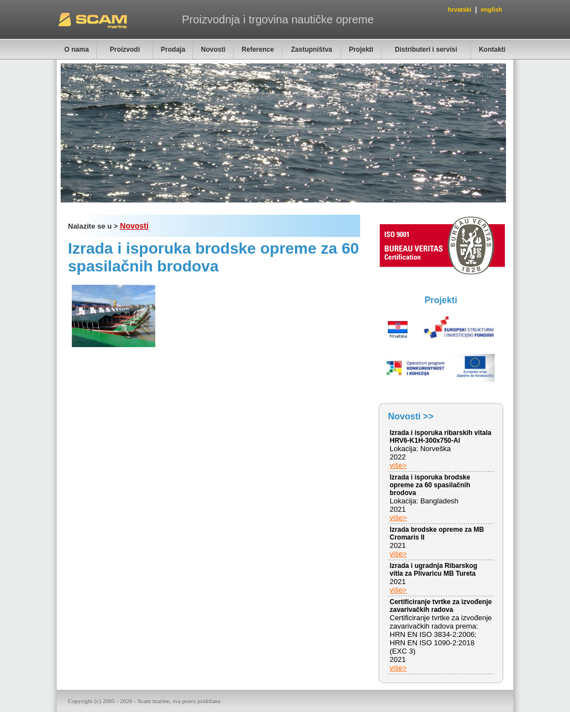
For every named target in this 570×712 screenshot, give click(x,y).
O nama (77, 49)
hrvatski (459, 9)
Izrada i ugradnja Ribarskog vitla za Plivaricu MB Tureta (433, 569)
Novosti (213, 49)
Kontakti (492, 49)
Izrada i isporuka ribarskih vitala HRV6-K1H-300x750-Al (441, 436)
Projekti (361, 49)
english (491, 9)
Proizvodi (125, 49)
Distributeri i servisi (426, 49)
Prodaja (173, 49)
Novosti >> (411, 416)
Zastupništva (311, 49)
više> (398, 465)
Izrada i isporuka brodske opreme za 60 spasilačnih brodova (430, 485)
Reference (258, 49)
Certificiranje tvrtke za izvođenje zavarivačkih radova (441, 606)
